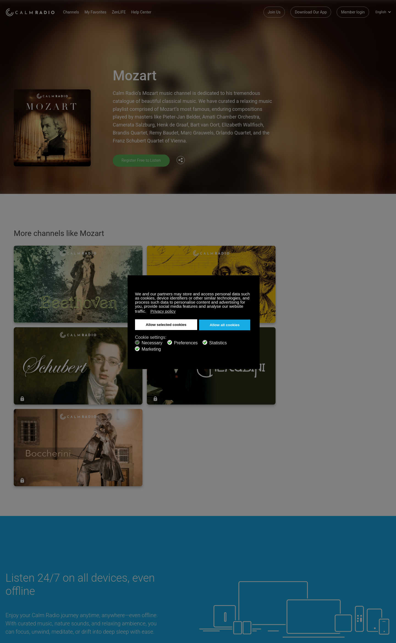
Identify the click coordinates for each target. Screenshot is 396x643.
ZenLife (12, 574)
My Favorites (102, 11)
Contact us (143, 566)
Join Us (274, 11)
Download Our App (311, 11)
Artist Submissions (22, 583)
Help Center (148, 11)
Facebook (350, 564)
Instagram (387, 564)
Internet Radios (147, 574)
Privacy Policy (17, 592)
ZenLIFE (126, 11)
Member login (353, 11)
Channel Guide (82, 583)
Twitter (368, 564)
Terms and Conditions (153, 583)
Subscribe (78, 566)
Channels (78, 11)
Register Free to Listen (143, 160)
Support (12, 566)
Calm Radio (34, 11)
